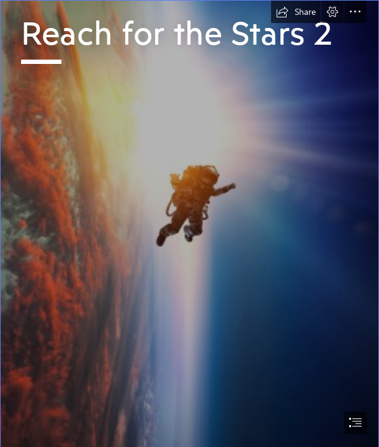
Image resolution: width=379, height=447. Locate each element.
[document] (189, 223)
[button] (296, 12)
